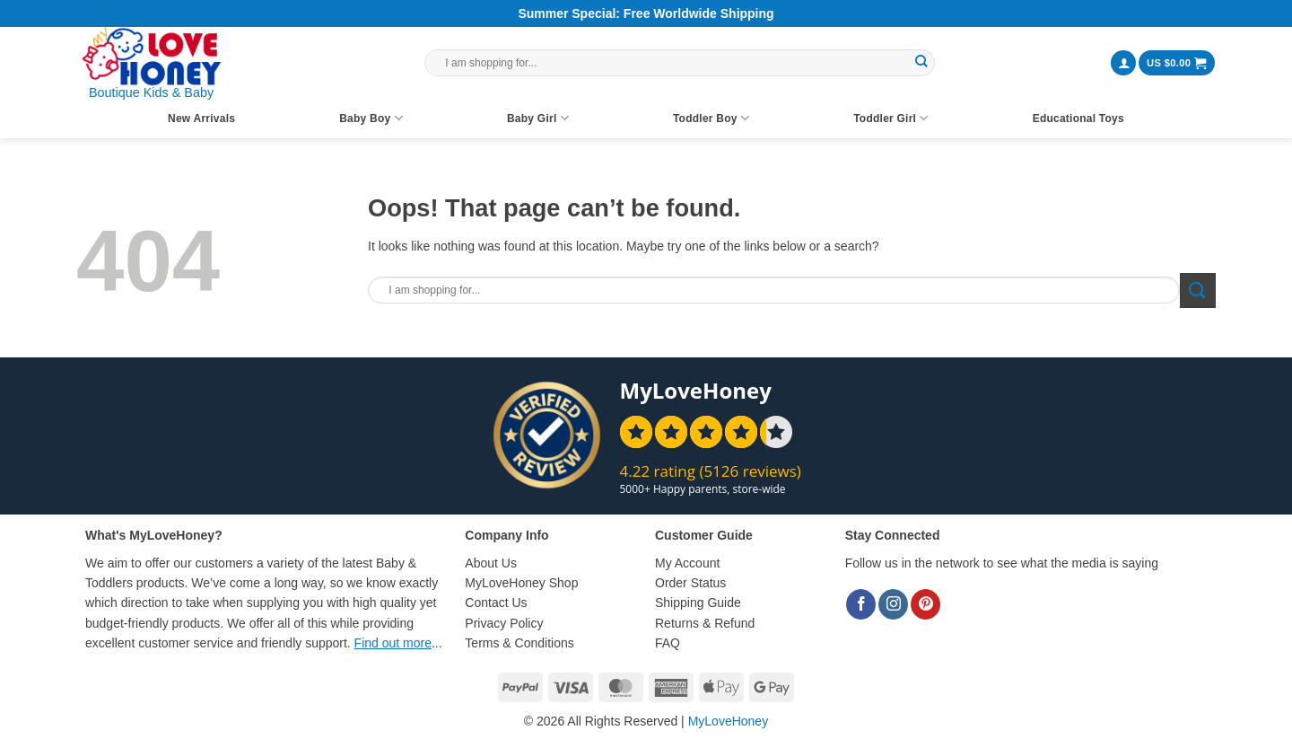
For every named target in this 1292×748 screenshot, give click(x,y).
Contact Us (496, 602)
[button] (1123, 63)
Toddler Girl (890, 118)
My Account (687, 563)
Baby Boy (371, 118)
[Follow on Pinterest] (925, 604)
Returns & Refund (705, 623)
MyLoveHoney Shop (521, 583)
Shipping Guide (698, 602)
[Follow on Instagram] (893, 604)
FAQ (667, 643)
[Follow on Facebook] (861, 604)
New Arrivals (201, 118)
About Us (491, 563)
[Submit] (921, 62)
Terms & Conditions (519, 643)
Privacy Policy (504, 623)
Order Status (690, 583)
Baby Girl (538, 118)
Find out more (393, 643)
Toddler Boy (711, 118)
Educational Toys (1078, 118)
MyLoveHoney (728, 721)
